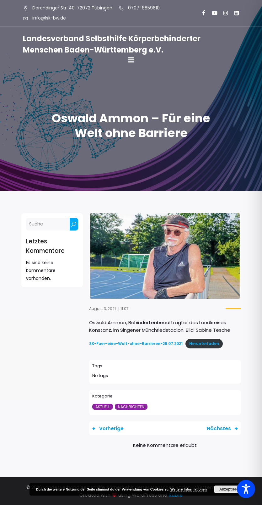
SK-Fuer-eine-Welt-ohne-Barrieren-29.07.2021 (136, 343)
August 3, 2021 (102, 308)
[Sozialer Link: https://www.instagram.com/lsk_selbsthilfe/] (222, 13)
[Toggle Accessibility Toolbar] (246, 489)
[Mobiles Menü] (131, 60)
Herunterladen (204, 343)
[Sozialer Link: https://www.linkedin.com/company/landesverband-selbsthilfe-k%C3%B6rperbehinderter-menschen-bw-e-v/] (233, 13)
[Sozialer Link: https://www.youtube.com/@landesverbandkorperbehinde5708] (211, 13)
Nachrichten (131, 406)
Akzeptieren (230, 489)
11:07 (124, 308)
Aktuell (102, 406)
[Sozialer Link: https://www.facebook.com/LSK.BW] (200, 13)
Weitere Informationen (188, 489)
